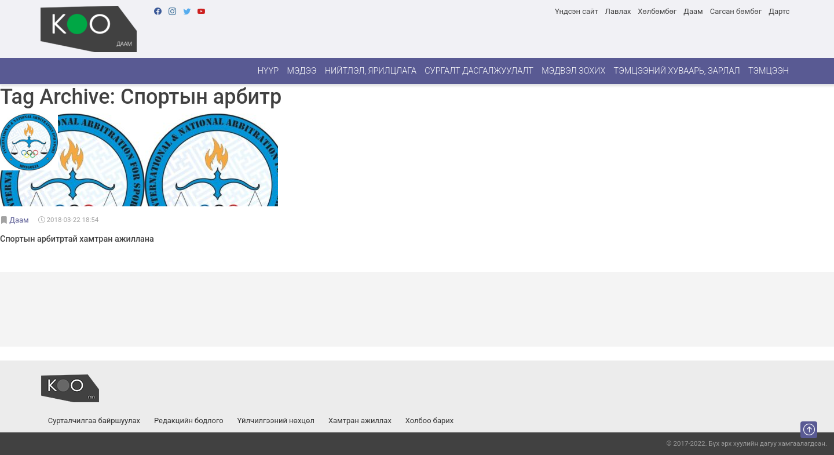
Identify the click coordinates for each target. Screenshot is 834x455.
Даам (693, 11)
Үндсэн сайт (576, 11)
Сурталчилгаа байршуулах (94, 420)
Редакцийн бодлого (189, 420)
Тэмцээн (768, 71)
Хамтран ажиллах (360, 420)
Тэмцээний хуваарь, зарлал (677, 71)
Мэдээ (301, 71)
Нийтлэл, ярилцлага (370, 71)
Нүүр (268, 71)
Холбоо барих (429, 420)
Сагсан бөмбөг (736, 11)
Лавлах (618, 11)
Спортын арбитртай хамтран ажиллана (77, 239)
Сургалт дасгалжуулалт (479, 71)
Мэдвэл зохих (573, 71)
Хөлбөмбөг (657, 11)
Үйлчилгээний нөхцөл (275, 420)
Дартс (779, 11)
